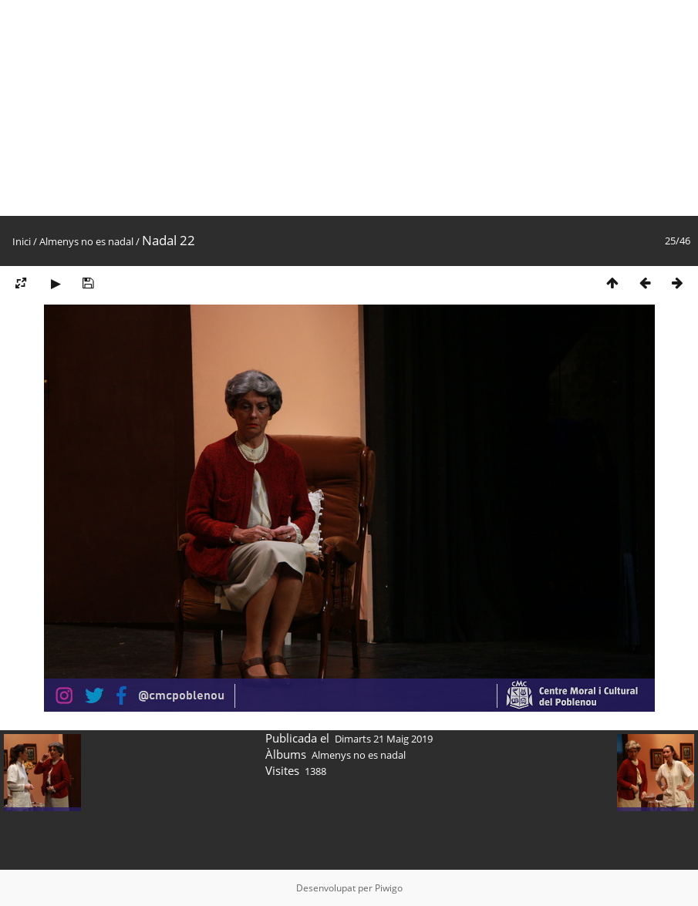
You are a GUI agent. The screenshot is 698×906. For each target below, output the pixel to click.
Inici (21, 241)
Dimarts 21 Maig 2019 (384, 739)
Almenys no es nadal (86, 241)
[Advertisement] (349, 108)
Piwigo (389, 887)
